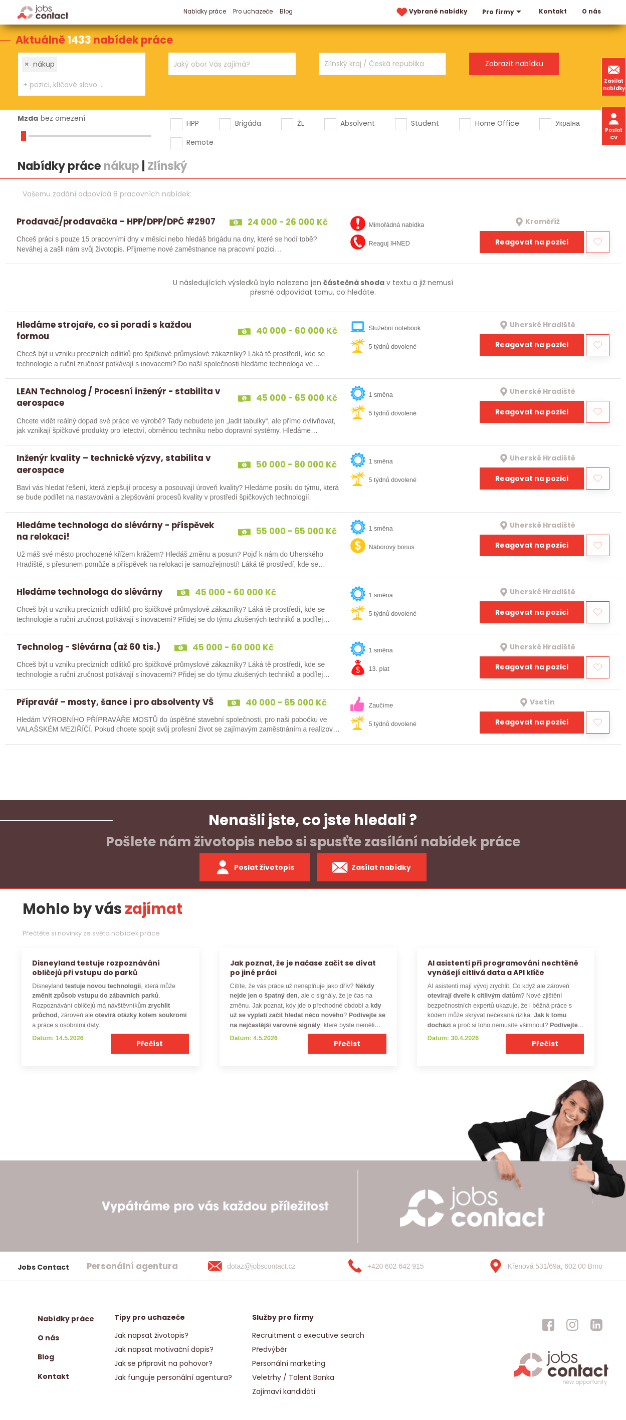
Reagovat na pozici (531, 242)
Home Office (497, 123)
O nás (591, 12)
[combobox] (81, 74)
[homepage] (561, 1384)
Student (425, 123)
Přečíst (149, 1044)
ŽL (300, 123)
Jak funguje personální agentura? (173, 1377)
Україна (567, 123)
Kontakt (553, 12)
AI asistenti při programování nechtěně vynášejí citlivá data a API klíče (503, 968)
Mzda (28, 118)
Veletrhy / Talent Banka (293, 1377)
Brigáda (248, 123)
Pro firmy (503, 12)
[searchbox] (75, 85)
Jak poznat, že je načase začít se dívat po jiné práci (303, 968)
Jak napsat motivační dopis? (164, 1349)
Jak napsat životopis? (151, 1335)
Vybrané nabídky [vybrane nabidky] (431, 12)
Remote (200, 142)
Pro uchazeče (253, 12)
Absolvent (357, 123)
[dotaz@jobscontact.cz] (261, 1266)
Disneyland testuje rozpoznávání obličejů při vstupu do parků (96, 968)
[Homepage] (43, 12)
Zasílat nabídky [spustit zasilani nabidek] (371, 867)
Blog (286, 12)
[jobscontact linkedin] (596, 1325)
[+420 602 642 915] (402, 1266)
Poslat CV (613, 126)
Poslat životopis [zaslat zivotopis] (254, 867)
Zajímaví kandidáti (283, 1391)
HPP (192, 123)
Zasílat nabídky (614, 77)
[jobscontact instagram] (572, 1325)
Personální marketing (288, 1363)
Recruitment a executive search (308, 1335)
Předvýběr (269, 1349)
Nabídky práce (204, 12)
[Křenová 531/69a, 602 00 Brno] (542, 1266)
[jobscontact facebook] (548, 1325)
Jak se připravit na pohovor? (163, 1363)
